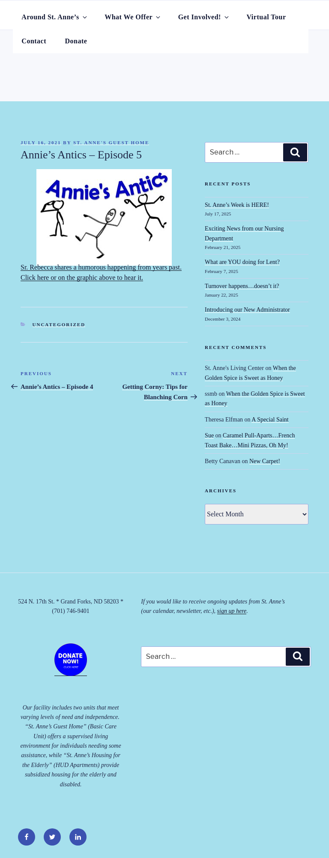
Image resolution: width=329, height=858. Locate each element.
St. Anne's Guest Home (111, 142)
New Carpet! (264, 461)
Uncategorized (59, 324)
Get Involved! (204, 17)
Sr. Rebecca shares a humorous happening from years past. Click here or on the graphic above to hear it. (101, 227)
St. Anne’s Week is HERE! (237, 205)
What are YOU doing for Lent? (242, 262)
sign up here (232, 611)
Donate (76, 41)
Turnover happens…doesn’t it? (242, 286)
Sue (209, 435)
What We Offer (133, 17)
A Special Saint (269, 419)
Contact (33, 41)
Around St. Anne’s (54, 17)
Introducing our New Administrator (247, 309)
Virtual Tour (266, 17)
